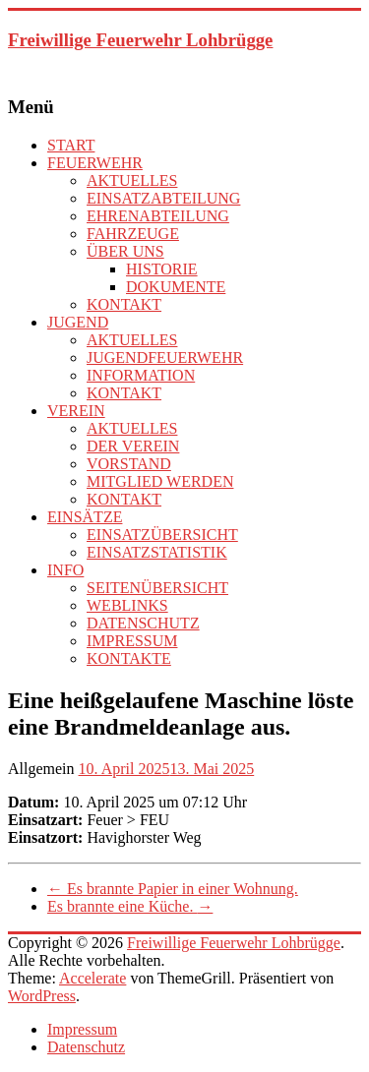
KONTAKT (124, 304)
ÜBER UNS (125, 251)
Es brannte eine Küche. (130, 906)
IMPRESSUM (132, 640)
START (70, 145)
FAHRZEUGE (133, 233)
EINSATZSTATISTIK (157, 552)
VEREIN (76, 410)
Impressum (82, 1029)
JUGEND (77, 322)
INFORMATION (141, 375)
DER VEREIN (133, 446)
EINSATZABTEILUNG (163, 198)
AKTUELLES (132, 180)
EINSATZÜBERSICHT (162, 534)
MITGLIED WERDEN (160, 481)
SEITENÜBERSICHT (157, 587)
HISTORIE (162, 269)
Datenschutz (86, 1047)
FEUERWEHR (95, 162)
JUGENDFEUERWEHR (165, 357)
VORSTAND (129, 463)
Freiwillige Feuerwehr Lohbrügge (140, 40)
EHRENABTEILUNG (158, 216)
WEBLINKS (127, 605)
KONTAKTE (129, 658)
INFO (65, 570)
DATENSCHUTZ (143, 623)
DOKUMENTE (175, 286)
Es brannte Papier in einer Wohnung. (172, 888)
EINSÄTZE (84, 516)
